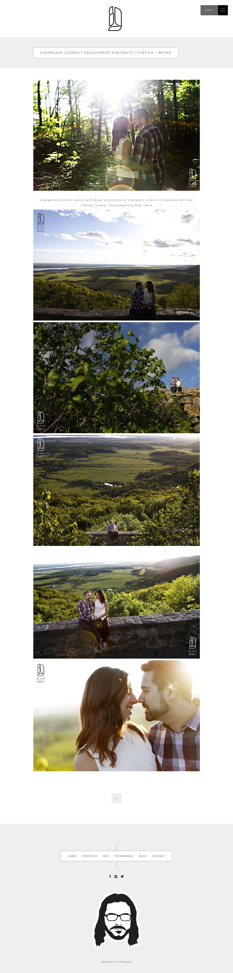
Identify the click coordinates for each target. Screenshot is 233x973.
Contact (158, 856)
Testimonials (124, 856)
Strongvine (124, 962)
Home (72, 856)
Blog (143, 856)
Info (106, 856)
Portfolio (89, 856)
